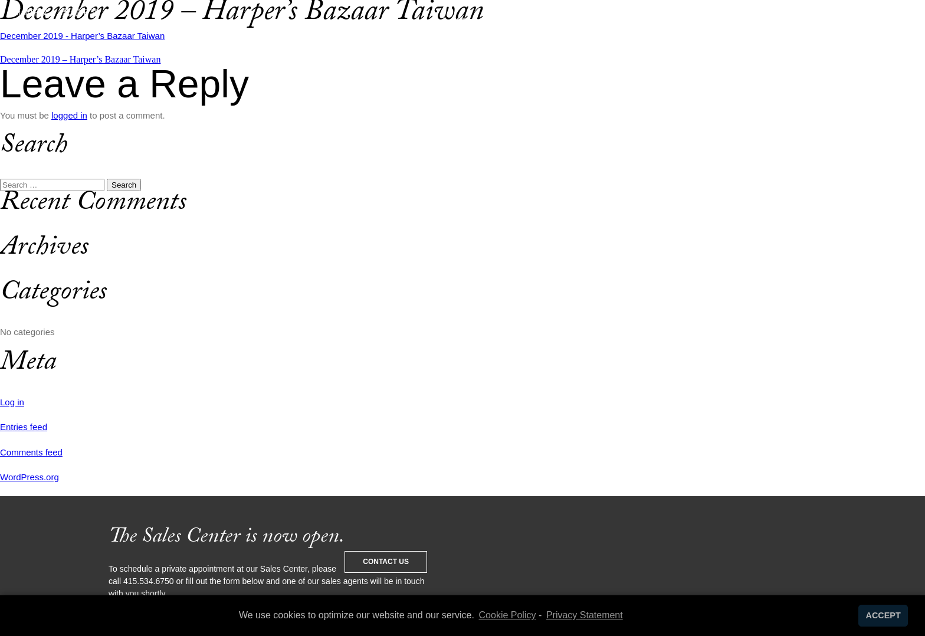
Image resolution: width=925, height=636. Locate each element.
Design (268, 44)
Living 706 (585, 44)
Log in (12, 402)
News (658, 44)
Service (199, 44)
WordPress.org (29, 477)
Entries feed (23, 427)
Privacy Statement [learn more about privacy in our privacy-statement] (584, 615)
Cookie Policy (507, 615)
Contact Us (386, 562)
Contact (725, 44)
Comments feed (31, 452)
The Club (340, 44)
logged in (69, 115)
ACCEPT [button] (883, 615)
